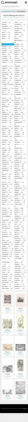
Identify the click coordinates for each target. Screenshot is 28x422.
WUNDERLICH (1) (19, 286)
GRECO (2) (6, 132)
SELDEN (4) (6, 246)
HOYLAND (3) (6, 150)
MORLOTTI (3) (6, 192)
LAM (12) (18, 156)
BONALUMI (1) (19, 50)
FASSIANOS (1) (19, 114)
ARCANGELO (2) (18, 28)
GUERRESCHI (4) (19, 137)
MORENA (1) (19, 190)
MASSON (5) (6, 178)
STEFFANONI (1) (7, 254)
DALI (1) (5, 92)
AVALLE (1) (6, 34)
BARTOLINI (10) (7, 44)
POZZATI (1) (19, 220)
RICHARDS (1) (6, 226)
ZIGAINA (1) (19, 288)
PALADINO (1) (19, 200)
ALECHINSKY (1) (19, 24)
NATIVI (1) (19, 196)
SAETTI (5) (18, 232)
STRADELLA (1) (6, 256)
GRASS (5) (18, 130)
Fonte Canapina (20, 353)
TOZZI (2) (5, 272)
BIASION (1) (6, 48)
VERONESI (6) (18, 280)
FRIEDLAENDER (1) (19, 123)
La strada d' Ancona (7, 353)
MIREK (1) (16, 184)
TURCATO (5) (19, 274)
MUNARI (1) (18, 192)
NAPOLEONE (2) (7, 196)
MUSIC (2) (5, 194)
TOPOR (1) (6, 270)
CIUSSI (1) (5, 82)
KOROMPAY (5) (20, 154)
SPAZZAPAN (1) (19, 250)
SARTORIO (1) (19, 238)
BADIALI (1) (6, 36)
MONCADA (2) (19, 186)
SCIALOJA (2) (18, 244)
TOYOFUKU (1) (20, 270)
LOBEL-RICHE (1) (7, 162)
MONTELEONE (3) (20, 188)
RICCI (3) (17, 224)
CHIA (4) (18, 78)
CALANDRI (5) (6, 58)
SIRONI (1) (18, 248)
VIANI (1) (18, 282)
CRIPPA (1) (18, 88)
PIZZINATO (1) (20, 216)
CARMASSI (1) (7, 68)
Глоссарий (24, 408)
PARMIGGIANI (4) (19, 205)
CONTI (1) (18, 86)
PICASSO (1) (18, 212)
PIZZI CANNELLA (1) (7, 217)
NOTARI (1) (6, 198)
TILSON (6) (5, 268)
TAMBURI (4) (18, 264)
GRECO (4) (19, 132)
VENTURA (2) (6, 280)
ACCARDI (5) (6, 22)
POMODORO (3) (19, 218)
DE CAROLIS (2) (19, 92)
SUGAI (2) (5, 258)
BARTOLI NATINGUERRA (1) (20, 40)
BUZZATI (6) (18, 54)
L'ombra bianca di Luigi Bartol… (20, 332)
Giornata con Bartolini (7, 331)
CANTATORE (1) (19, 63)
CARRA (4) (5, 70)
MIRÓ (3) (5, 186)
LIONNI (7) (17, 160)
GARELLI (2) (6, 126)
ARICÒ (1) (6, 32)
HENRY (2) (6, 148)
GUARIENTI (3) (19, 134)
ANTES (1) (18, 26)
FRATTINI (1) (6, 122)
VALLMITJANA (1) (19, 276)
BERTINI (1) (18, 46)
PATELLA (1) (6, 208)
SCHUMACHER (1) (7, 244)
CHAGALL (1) (18, 76)
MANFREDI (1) (7, 168)
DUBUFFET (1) (18, 104)
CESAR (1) (6, 76)
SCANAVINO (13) (19, 240)
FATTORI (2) (7, 116)
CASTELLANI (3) (7, 74)
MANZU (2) (19, 168)
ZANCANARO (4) (7, 288)
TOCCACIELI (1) (19, 268)
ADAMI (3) (18, 22)
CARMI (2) (18, 68)
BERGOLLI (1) (6, 46)
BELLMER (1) (18, 44)
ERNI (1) (5, 110)
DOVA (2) (5, 104)
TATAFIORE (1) (19, 266)
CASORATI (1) (19, 72)
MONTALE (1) (7, 188)
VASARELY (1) (6, 278)
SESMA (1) (19, 246)
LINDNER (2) (6, 160)
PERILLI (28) (18, 208)
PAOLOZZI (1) (19, 202)
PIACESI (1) (18, 210)
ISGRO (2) (18, 152)
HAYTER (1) (19, 145)
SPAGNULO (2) (7, 250)
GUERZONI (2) (7, 140)
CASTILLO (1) (18, 74)
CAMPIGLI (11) (7, 62)
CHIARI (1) (6, 80)
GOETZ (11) (6, 130)
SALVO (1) (16, 234)
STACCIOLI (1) (19, 252)
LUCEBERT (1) (5, 164)
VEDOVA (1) (18, 278)
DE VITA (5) (6, 98)
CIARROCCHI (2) (20, 80)
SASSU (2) (5, 240)
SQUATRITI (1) (7, 252)
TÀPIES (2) (6, 266)
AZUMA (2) (18, 34)
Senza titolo (7, 309)
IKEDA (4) (18, 150)
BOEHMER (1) (6, 50)
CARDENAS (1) (19, 66)
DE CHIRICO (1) (7, 94)
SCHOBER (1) (19, 242)
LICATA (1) (6, 158)
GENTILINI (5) (19, 126)
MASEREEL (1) (19, 176)
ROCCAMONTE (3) (7, 229)
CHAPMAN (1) (7, 78)
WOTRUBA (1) (6, 286)
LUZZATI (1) (7, 166)
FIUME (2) (18, 118)
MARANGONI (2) (7, 171)
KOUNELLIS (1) (7, 156)
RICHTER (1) (18, 226)
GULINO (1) (6, 142)
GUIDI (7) (18, 140)
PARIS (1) (7, 204)
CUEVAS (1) (19, 90)
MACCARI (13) (19, 166)
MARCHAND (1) (19, 170)
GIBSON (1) (18, 128)
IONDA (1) (6, 152)
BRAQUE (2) (6, 52)
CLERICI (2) (18, 82)
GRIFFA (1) (6, 134)
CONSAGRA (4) (19, 84)
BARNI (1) (6, 38)
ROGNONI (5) (19, 228)
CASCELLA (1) (6, 72)
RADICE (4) (6, 224)
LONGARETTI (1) (20, 162)
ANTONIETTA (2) (7, 29)
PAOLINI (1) (6, 202)
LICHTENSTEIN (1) (19, 158)
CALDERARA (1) (7, 60)
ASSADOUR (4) (18, 32)
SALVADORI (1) (6, 234)
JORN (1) (5, 154)
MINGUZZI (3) (7, 184)
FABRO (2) (18, 112)
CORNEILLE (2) (7, 88)
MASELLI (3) (6, 176)
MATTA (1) (6, 182)
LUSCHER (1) (19, 164)
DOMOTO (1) (6, 102)
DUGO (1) (18, 106)
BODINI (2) (18, 48)
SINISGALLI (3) (7, 248)
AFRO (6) (4, 24)
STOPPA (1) (18, 254)
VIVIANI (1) (19, 284)
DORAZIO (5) (18, 102)
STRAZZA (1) (18, 256)
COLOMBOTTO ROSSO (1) (7, 85)
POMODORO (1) (7, 220)
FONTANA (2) (6, 120)
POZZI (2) (6, 222)
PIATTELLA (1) (7, 212)
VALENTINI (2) (7, 276)
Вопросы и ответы (14, 417)
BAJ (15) (17, 36)
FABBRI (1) (6, 112)
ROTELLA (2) (6, 232)
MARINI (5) (18, 172)
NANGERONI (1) (19, 194)
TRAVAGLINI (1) (20, 272)
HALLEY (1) (6, 144)
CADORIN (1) (6, 56)
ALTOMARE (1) (7, 26)
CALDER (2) (19, 58)
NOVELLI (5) (19, 198)
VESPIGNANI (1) (7, 282)
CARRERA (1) (18, 70)
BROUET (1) (19, 52)
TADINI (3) (18, 262)
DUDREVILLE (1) (7, 107)
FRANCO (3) (19, 120)
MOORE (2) (6, 190)
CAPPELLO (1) (7, 66)
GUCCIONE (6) (6, 136)
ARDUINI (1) (19, 30)
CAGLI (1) (18, 56)
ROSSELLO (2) (19, 230)
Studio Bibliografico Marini (8, 11)
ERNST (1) (17, 110)
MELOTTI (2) (18, 182)
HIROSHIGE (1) (18, 148)
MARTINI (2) (6, 174)
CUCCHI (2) (6, 90)
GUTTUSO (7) (19, 142)
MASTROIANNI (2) (20, 179)
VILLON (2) (6, 284)
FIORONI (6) (6, 118)
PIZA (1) (18, 214)
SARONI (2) (18, 236)
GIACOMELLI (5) (7, 128)
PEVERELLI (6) (7, 210)
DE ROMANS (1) (19, 95)
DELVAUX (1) (18, 100)
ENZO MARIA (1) (19, 108)
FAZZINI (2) (18, 116)
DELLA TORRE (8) (7, 100)
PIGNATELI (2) (7, 214)
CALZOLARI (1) (20, 60)
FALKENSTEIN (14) (7, 114)
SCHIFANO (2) (6, 242)
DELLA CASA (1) (20, 98)
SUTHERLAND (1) (19, 259)
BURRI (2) (6, 54)
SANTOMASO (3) (7, 237)
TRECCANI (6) (7, 274)
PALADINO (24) (7, 200)
